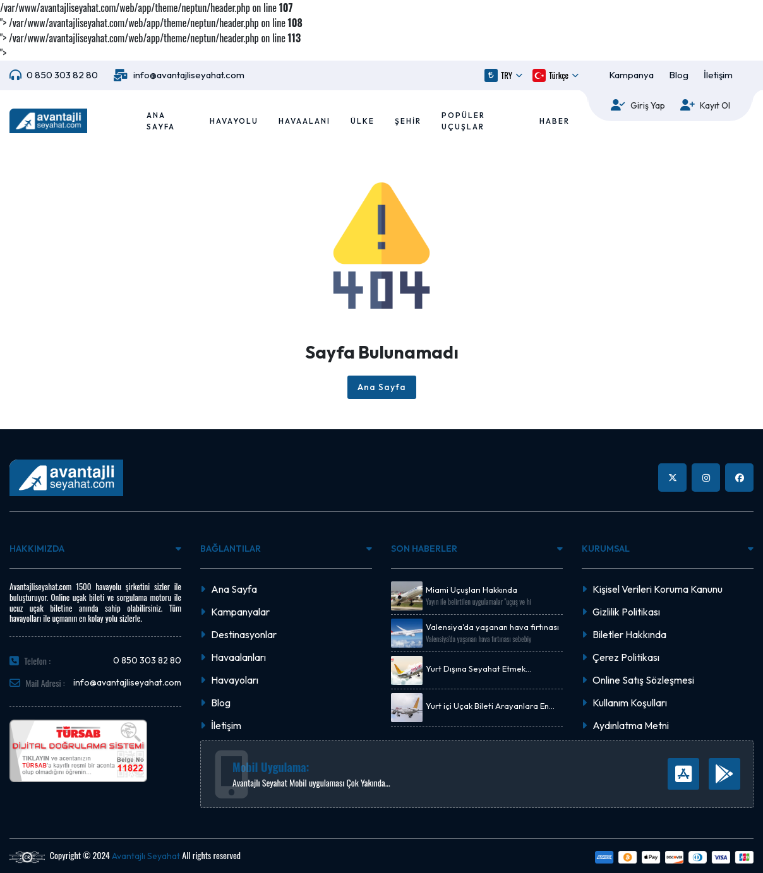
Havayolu (234, 121)
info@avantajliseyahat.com (188, 75)
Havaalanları (238, 657)
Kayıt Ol (715, 105)
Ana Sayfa (161, 120)
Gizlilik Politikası (626, 611)
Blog (678, 75)
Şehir (408, 121)
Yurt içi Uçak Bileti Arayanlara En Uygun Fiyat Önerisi (487, 706)
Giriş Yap (647, 105)
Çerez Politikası (625, 657)
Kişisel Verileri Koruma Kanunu (657, 589)
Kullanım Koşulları (629, 702)
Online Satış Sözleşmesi (643, 680)
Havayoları (234, 680)
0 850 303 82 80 (62, 75)
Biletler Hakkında (629, 634)
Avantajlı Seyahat (146, 856)
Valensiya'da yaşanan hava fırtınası (492, 627)
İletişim (718, 75)
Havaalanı (304, 121)
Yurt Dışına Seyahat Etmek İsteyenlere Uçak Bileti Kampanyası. (493, 669)
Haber (554, 121)
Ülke (363, 121)
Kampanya (631, 75)
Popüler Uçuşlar (463, 120)
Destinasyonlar (244, 634)
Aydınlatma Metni (630, 725)
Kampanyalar (240, 611)
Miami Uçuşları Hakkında (471, 590)
